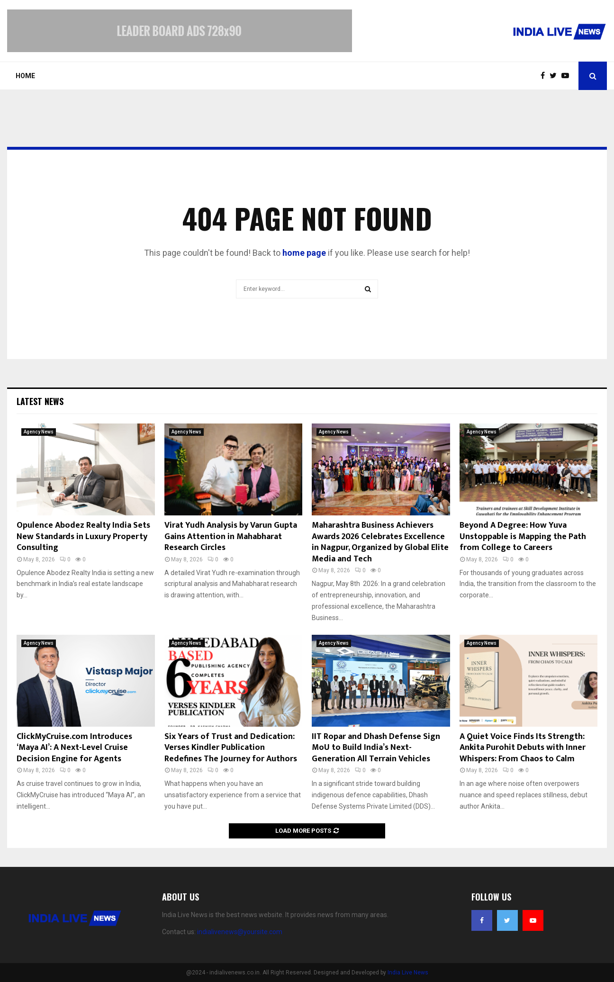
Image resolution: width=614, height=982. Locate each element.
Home (25, 76)
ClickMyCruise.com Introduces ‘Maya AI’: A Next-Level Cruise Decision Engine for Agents (74, 748)
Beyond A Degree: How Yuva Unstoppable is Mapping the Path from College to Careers (523, 536)
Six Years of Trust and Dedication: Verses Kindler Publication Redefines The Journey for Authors (230, 748)
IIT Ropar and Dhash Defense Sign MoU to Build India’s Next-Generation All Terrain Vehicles (376, 748)
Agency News (39, 431)
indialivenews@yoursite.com (239, 932)
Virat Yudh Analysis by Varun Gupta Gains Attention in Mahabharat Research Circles (230, 536)
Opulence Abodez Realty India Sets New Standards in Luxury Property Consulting (83, 536)
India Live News (408, 972)
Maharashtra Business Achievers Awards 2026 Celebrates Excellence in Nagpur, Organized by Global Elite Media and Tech (380, 542)
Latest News (40, 401)
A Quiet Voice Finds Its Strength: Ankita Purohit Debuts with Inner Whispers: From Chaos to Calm (523, 748)
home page (304, 253)
